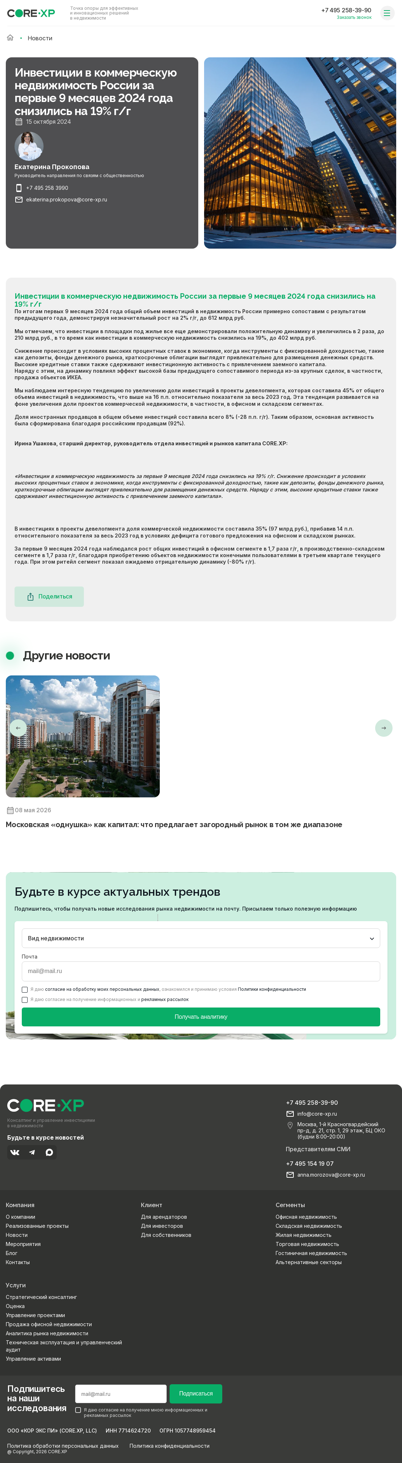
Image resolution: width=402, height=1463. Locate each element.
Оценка (15, 1306)
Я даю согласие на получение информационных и (105, 999)
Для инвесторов (162, 1226)
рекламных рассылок (164, 999)
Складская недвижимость (309, 1226)
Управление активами (33, 1359)
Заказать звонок (354, 17)
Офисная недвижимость (306, 1217)
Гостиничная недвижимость (311, 1253)
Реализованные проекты (37, 1226)
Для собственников (166, 1235)
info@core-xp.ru (317, 1113)
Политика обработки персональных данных (63, 1446)
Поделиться (49, 596)
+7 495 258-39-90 (346, 10)
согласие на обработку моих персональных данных (102, 989)
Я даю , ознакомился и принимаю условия (164, 989)
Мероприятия (23, 1244)
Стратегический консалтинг (41, 1297)
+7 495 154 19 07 (310, 1163)
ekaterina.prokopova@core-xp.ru (66, 199)
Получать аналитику (201, 1017)
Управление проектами (35, 1315)
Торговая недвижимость (307, 1244)
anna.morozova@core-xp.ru (331, 1174)
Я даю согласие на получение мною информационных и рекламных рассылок (141, 1412)
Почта (29, 956)
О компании (20, 1217)
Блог (11, 1253)
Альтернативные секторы (309, 1262)
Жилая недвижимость (304, 1235)
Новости (17, 1235)
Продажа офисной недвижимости (49, 1324)
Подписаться (195, 1393)
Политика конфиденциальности (170, 1446)
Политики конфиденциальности (272, 989)
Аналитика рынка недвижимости (47, 1333)
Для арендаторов (164, 1217)
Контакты (18, 1262)
